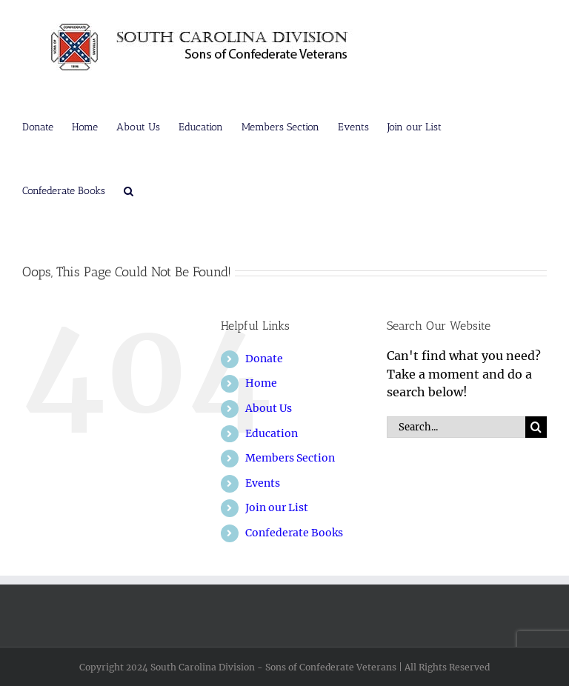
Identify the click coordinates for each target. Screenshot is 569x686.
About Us (268, 408)
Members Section (290, 457)
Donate (264, 358)
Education (271, 433)
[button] (128, 190)
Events (262, 483)
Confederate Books (294, 532)
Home (261, 383)
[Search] (536, 427)
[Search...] (456, 427)
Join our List (276, 507)
